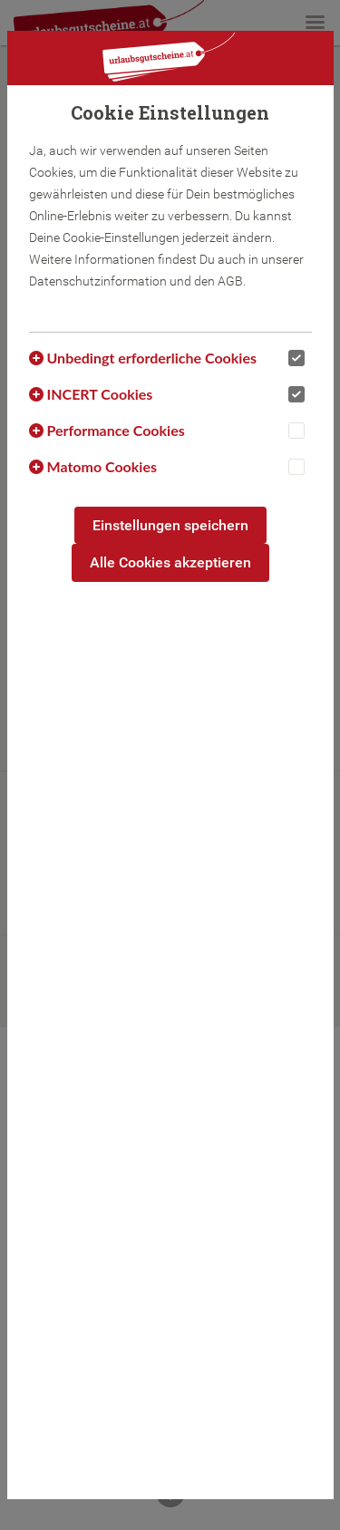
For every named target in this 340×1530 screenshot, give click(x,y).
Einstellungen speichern (170, 525)
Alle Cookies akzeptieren (170, 562)
